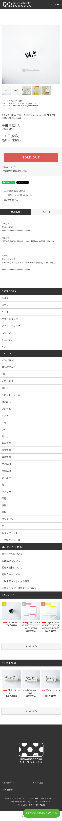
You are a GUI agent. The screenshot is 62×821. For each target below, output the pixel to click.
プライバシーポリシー (42, 801)
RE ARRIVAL (15, 106)
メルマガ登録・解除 (24, 805)
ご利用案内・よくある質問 (15, 581)
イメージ (46, 211)
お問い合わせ (7, 789)
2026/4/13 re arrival (30, 106)
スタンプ (13, 101)
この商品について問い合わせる (16, 195)
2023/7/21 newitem (28, 103)
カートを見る (38, 782)
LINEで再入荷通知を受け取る (41, 813)
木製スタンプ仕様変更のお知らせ (19, 588)
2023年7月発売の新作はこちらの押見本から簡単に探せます (28, 241)
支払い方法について (19, 798)
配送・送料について (12, 567)
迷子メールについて (12, 553)
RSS (37, 805)
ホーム (5, 101)
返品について (9, 167)
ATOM (42, 805)
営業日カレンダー (11, 574)
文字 (21, 101)
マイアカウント (8, 782)
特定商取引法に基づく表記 (15, 170)
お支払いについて (11, 560)
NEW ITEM (14, 103)
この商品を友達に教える (13, 190)
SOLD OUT (31, 157)
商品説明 (15, 211)
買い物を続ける (9, 199)
